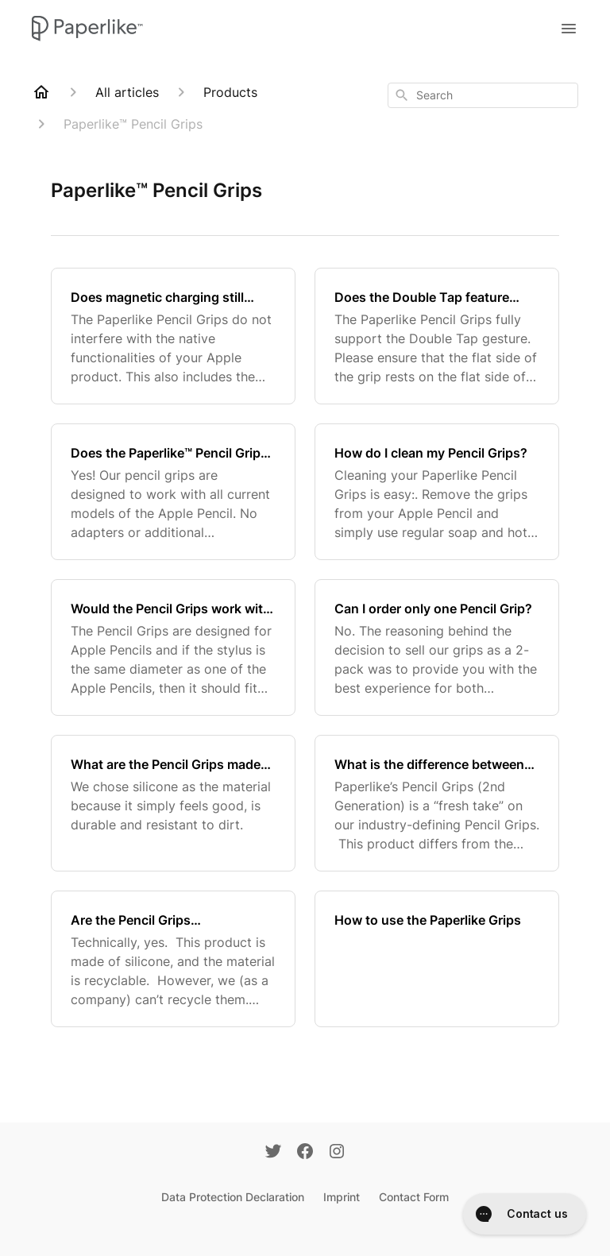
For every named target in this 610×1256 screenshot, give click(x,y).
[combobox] (483, 95)
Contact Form (414, 1197)
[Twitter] (273, 1153)
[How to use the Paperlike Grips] (437, 959)
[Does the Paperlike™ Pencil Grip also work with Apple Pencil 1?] (173, 491)
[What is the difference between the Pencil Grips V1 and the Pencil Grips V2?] (437, 803)
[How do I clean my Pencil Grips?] (437, 491)
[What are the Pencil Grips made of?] (173, 803)
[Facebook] (305, 1153)
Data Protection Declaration (232, 1197)
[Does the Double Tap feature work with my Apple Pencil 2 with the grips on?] (437, 336)
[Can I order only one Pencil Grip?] (437, 647)
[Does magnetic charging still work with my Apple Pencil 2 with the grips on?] (173, 336)
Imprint (341, 1197)
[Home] (41, 92)
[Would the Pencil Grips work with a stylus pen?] (173, 647)
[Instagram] (336, 1153)
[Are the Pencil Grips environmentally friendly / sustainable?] (173, 959)
